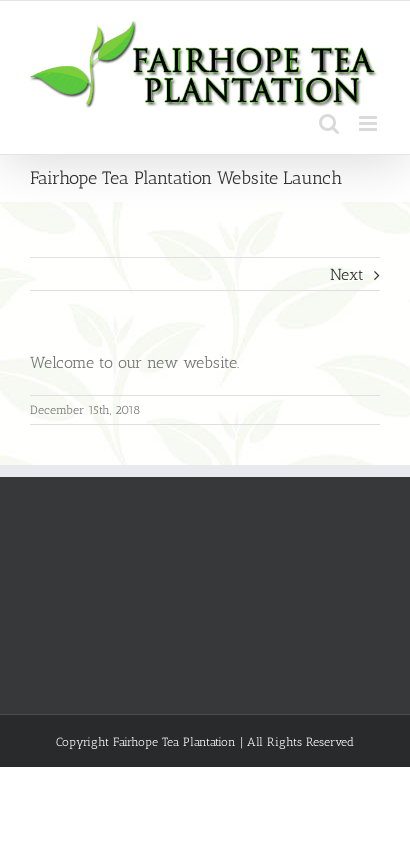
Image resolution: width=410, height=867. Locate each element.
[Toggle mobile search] (329, 123)
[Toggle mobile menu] (369, 123)
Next (347, 274)
